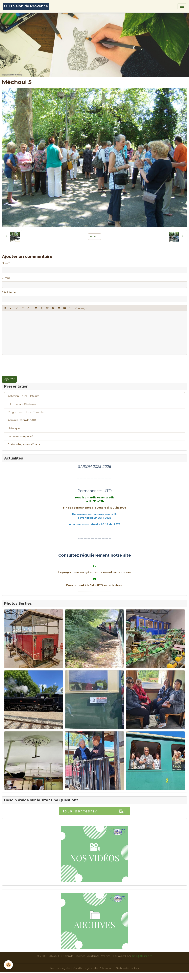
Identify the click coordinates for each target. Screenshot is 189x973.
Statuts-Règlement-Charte (24, 444)
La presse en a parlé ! (20, 436)
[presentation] (32, 365)
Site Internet (9, 292)
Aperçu (81, 308)
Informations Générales (22, 404)
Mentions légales (60, 968)
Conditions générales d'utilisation (92, 968)
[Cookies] (8, 964)
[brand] (26, 6)
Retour (94, 236)
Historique (14, 428)
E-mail (6, 277)
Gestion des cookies (127, 968)
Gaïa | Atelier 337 (142, 956)
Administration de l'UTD (22, 420)
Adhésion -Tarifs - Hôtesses (23, 396)
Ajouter (9, 379)
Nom (5, 263)
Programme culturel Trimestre (26, 412)
